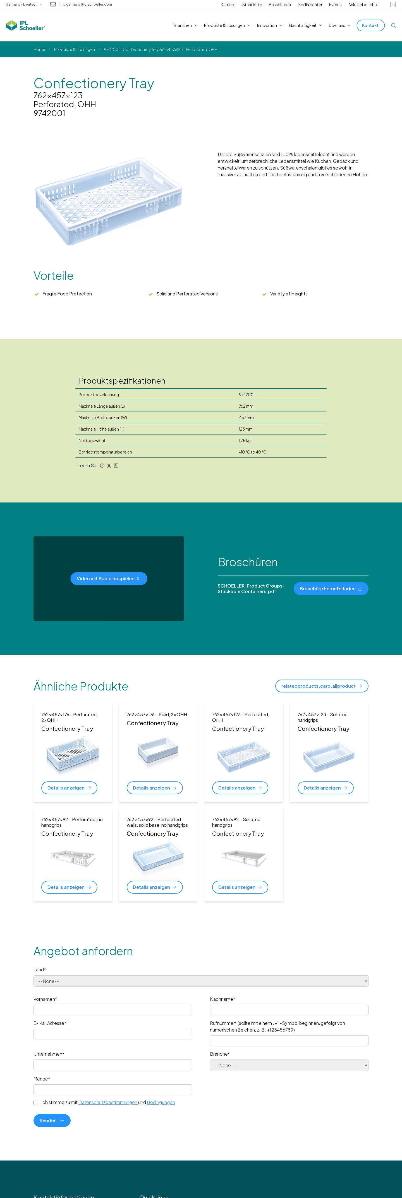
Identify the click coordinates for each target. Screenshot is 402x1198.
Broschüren (280, 4)
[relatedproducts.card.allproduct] (321, 686)
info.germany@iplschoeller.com (85, 4)
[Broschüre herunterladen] (331, 588)
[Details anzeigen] (69, 787)
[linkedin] (393, 4)
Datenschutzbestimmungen (108, 1102)
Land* (40, 970)
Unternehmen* (49, 1054)
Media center (310, 4)
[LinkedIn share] (116, 465)
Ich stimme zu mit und (108, 1102)
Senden (52, 1120)
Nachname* (222, 999)
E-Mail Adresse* (50, 1023)
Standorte (252, 4)
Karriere (228, 4)
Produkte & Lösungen (74, 49)
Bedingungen (161, 1102)
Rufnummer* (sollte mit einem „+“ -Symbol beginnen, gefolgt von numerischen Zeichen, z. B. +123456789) (277, 1026)
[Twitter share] (109, 465)
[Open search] (393, 25)
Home (39, 49)
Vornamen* (45, 999)
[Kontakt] (371, 25)
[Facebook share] (102, 465)
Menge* (42, 1079)
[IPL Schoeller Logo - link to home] (25, 25)
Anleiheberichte (363, 4)
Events (335, 4)
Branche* (220, 1054)
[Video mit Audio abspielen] (109, 578)
